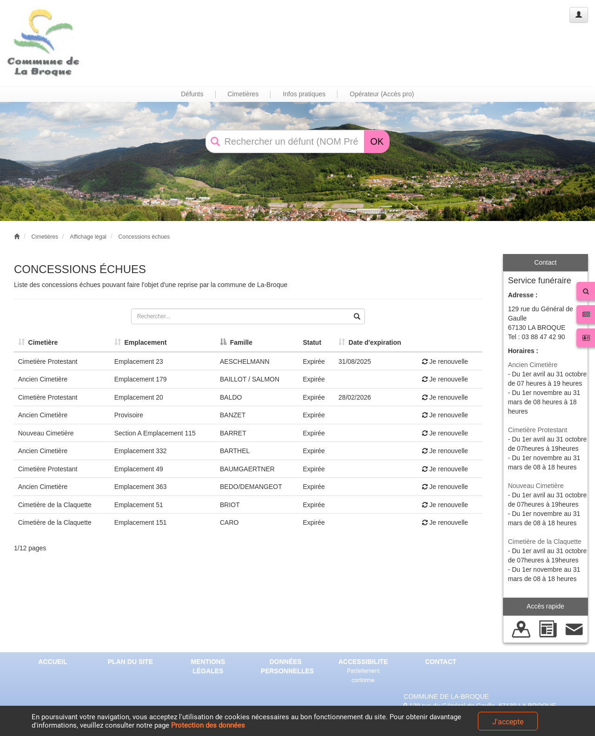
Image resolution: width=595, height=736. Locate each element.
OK (376, 141)
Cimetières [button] (243, 94)
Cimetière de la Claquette (545, 541)
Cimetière (38, 342)
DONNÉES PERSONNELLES (287, 666)
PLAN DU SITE (130, 661)
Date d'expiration (369, 342)
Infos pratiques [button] (304, 94)
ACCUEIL (52, 661)
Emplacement (140, 342)
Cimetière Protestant (538, 430)
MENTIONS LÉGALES (208, 666)
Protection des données (208, 725)
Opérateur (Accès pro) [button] (382, 94)
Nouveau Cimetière (536, 485)
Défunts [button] (192, 94)
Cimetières (45, 237)
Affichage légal (88, 237)
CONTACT (440, 661)
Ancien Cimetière (533, 364)
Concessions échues (144, 237)
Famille (236, 342)
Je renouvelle (445, 361)
